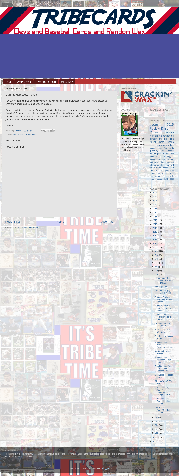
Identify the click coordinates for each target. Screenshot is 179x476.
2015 (155, 224)
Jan (157, 433)
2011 (155, 240)
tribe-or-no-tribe (156, 165)
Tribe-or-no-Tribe (46, 81)
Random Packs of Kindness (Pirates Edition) (164, 299)
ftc (165, 138)
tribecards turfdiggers (162, 156)
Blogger (105, 468)
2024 (155, 193)
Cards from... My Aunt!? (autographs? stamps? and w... (163, 391)
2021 (155, 200)
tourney (170, 132)
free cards (169, 148)
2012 (155, 236)
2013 (155, 232)
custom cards (156, 148)
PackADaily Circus (166, 173)
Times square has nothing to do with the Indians (164, 280)
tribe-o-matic (155, 168)
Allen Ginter (160, 162)
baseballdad (168, 168)
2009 (155, 247)
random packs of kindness (24, 135)
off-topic (170, 159)
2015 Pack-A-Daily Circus (162, 128)
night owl (169, 165)
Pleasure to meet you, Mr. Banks (162, 324)
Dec (157, 251)
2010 (155, 244)
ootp (154, 173)
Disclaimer (67, 81)
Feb (157, 429)
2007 (155, 442)
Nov (157, 255)
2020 (155, 204)
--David (18, 130)
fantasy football (157, 159)
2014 (155, 228)
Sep (157, 263)
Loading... (125, 157)
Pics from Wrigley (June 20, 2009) (163, 292)
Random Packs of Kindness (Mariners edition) (163, 344)
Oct (157, 259)
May (157, 417)
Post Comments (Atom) (28, 228)
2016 (155, 220)
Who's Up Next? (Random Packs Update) (163, 316)
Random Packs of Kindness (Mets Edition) (163, 308)
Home (8, 81)
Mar (157, 425)
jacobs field (162, 179)
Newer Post (12, 221)
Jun (157, 274)
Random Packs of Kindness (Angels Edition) (163, 359)
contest (170, 162)
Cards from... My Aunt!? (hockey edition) (162, 401)
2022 (155, 196)
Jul (156, 271)
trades (154, 124)
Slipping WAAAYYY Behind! (163, 382)
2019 (155, 208)
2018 (155, 212)
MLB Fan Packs (157, 170)
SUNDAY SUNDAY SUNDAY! (163, 330)
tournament (156, 135)
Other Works (24, 81)
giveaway (154, 151)
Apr (157, 421)
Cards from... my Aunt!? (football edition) (162, 409)
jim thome (168, 151)
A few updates (161, 287)
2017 (155, 216)
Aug (157, 267)
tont (151, 162)
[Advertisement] (89, 57)
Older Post (107, 221)
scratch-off (168, 135)
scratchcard (156, 138)
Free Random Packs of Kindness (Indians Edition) (164, 368)
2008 (155, 438)
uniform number (165, 145)
